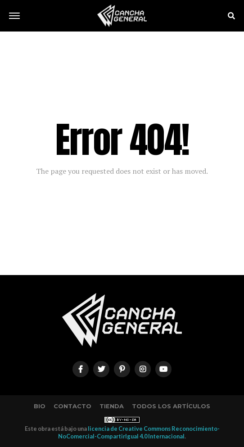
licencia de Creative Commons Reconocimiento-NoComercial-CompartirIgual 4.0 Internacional (139, 432)
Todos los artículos (171, 406)
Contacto (72, 406)
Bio (39, 406)
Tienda (111, 406)
